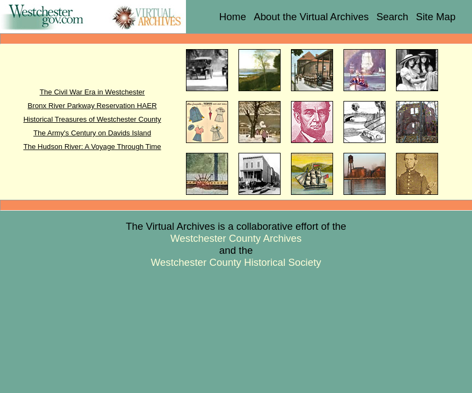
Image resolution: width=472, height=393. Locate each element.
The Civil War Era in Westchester (91, 92)
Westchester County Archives (236, 238)
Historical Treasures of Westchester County (92, 119)
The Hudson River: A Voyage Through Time (92, 146)
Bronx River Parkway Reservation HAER (92, 106)
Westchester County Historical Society (236, 262)
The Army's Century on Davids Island (92, 133)
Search (392, 16)
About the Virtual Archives (311, 16)
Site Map (436, 16)
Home (232, 16)
